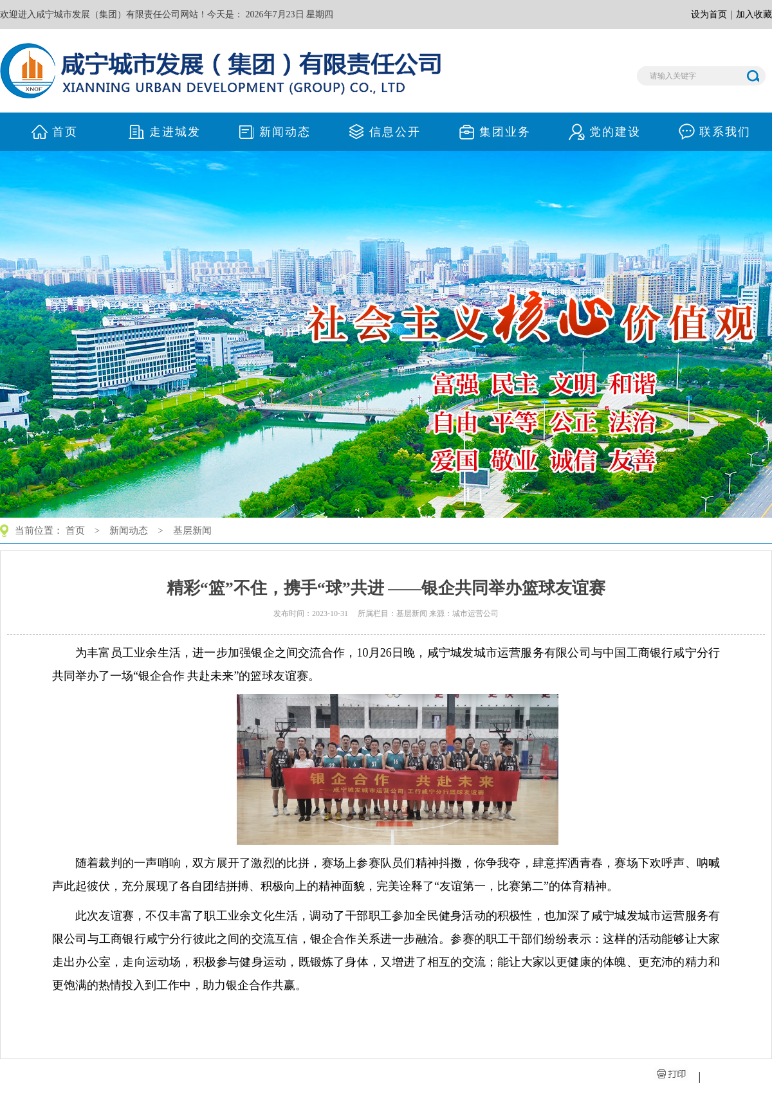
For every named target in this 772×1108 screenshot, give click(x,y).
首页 (75, 530)
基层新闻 (192, 530)
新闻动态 (128, 530)
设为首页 (709, 14)
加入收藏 (754, 14)
